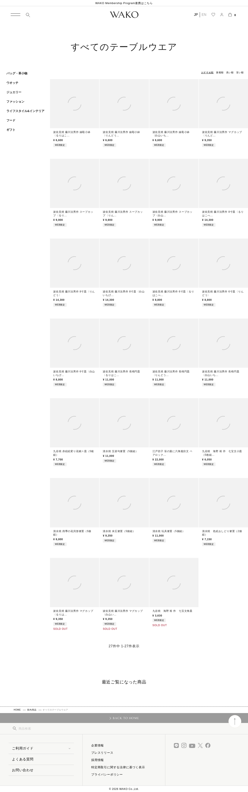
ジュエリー (13, 92)
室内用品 (31, 710)
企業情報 (97, 745)
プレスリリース (102, 752)
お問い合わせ (23, 770)
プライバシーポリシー (107, 774)
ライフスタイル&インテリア (25, 111)
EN (204, 14)
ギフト (10, 129)
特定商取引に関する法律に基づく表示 (118, 767)
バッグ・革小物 (16, 73)
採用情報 (97, 760)
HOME (17, 710)
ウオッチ (12, 82)
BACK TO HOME (126, 718)
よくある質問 (23, 759)
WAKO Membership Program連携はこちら (124, 3)
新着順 (220, 72)
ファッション (15, 101)
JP (196, 14)
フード (10, 120)
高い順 (230, 72)
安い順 (240, 72)
